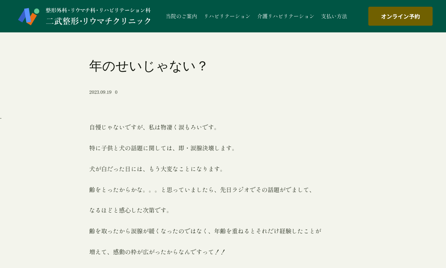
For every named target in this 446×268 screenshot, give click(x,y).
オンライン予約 (400, 16)
